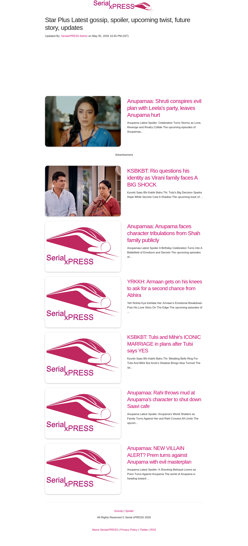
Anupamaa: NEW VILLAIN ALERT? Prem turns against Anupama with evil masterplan (159, 455)
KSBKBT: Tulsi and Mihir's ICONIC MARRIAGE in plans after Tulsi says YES (164, 344)
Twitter (144, 529)
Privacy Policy (129, 529)
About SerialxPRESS (105, 529)
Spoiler (129, 511)
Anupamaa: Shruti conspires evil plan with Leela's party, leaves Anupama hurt (164, 108)
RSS (153, 529)
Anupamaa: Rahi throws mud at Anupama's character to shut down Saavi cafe (164, 399)
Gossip (118, 511)
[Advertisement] (124, 66)
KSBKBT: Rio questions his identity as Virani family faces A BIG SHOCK (162, 178)
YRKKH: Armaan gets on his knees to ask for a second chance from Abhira (164, 288)
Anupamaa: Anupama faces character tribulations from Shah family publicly (163, 233)
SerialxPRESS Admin (74, 36)
